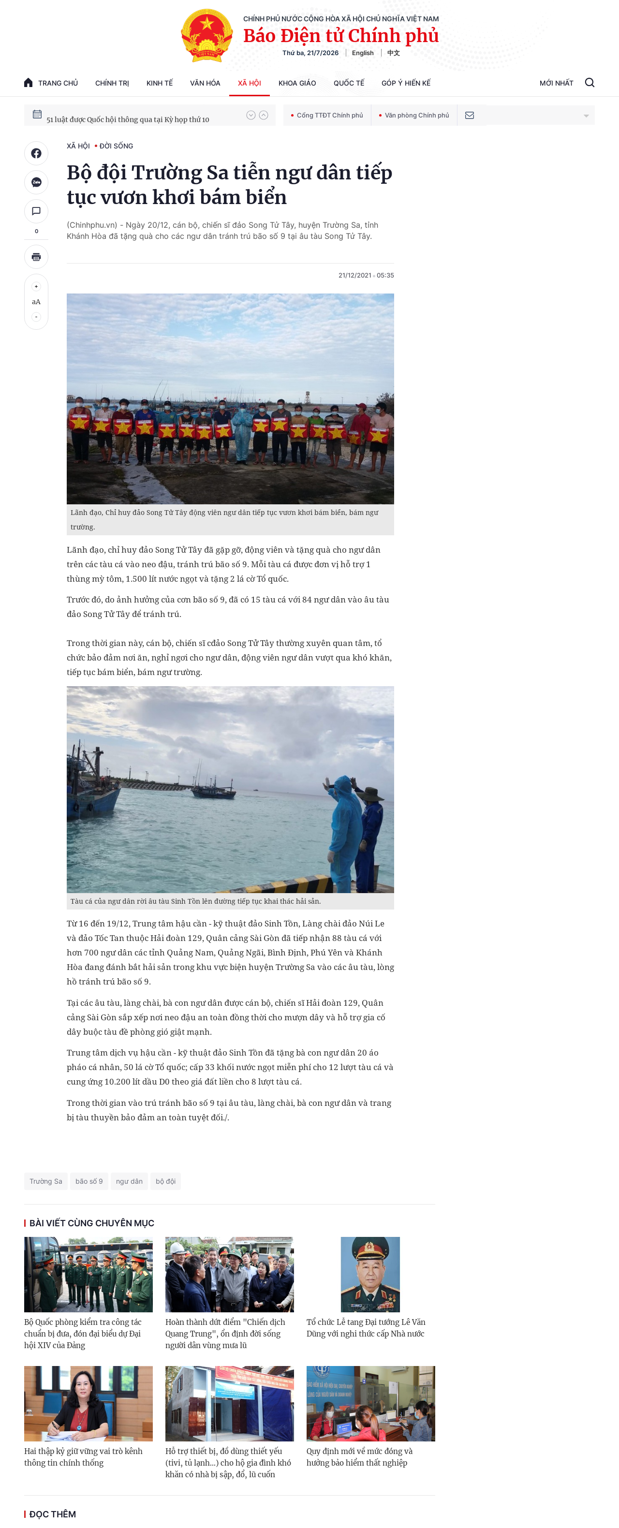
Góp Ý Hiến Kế (406, 83)
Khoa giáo (297, 83)
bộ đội (166, 1181)
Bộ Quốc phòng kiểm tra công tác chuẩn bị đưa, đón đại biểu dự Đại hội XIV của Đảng (83, 1334)
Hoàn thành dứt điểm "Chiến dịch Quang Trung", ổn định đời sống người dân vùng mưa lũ (225, 1334)
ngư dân (129, 1181)
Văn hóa (205, 83)
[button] (251, 115)
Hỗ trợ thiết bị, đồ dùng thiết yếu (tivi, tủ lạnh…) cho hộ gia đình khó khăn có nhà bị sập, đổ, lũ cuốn (228, 1463)
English (363, 53)
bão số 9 (89, 1181)
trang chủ (51, 82)
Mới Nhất (557, 83)
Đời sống (116, 146)
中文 (393, 53)
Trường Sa (45, 1181)
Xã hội (249, 83)
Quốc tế (349, 83)
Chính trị (112, 83)
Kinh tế (160, 83)
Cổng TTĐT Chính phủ (327, 115)
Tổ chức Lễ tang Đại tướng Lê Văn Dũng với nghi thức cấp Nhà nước (366, 1328)
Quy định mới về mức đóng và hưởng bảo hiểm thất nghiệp (360, 1457)
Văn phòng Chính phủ (414, 115)
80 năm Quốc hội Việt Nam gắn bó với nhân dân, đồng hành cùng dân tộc (141, 114)
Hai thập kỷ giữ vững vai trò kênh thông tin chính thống (83, 1457)
